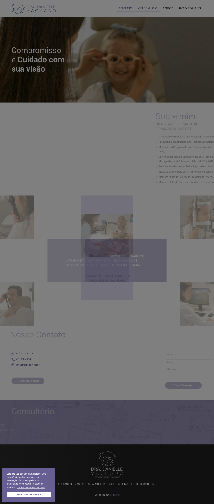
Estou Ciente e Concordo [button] (29, 495)
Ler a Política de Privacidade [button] (31, 487)
